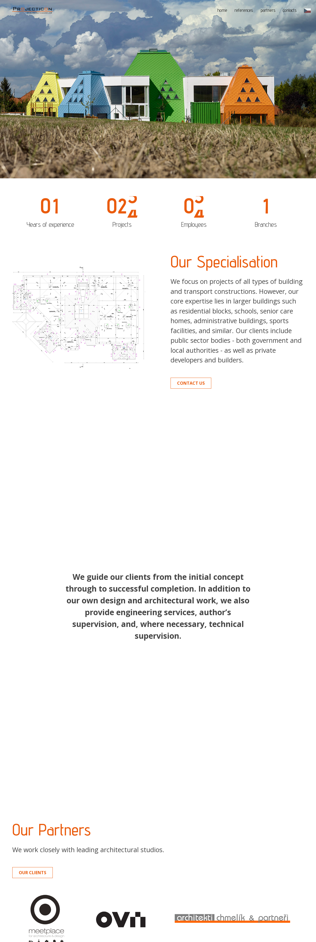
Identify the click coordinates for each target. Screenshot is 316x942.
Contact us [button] (191, 383)
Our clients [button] (32, 850)
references (244, 10)
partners (268, 10)
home (222, 10)
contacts (290, 10)
